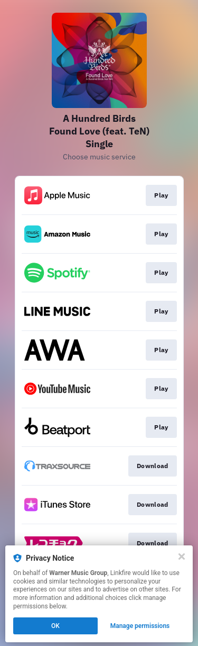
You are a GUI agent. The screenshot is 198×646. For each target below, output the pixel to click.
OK (55, 626)
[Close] (181, 556)
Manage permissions (140, 626)
